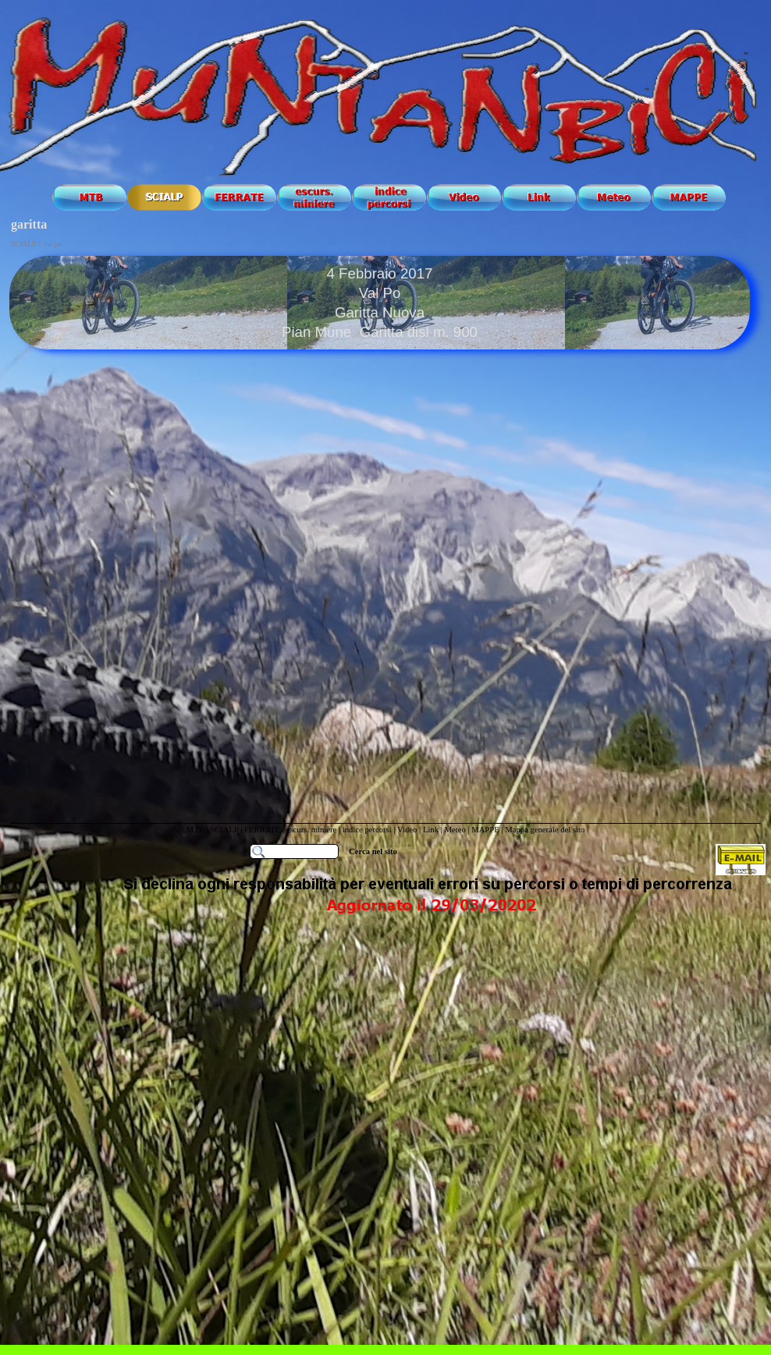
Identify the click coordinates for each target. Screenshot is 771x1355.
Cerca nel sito (373, 851)
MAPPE (485, 829)
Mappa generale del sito (544, 829)
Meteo (454, 829)
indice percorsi (368, 829)
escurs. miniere (311, 829)
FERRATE (263, 829)
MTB (195, 829)
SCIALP (224, 829)
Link (431, 829)
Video (407, 829)
